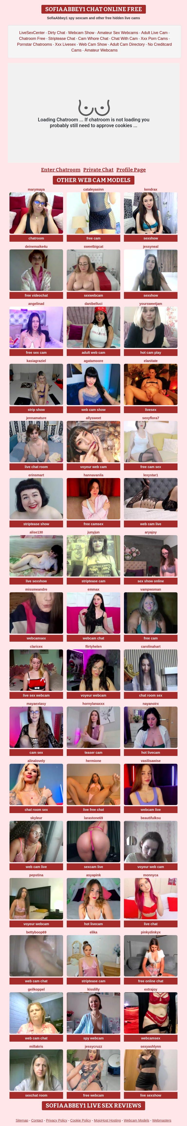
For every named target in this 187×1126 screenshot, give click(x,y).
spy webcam (93, 1038)
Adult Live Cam (154, 33)
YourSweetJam (150, 304)
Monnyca (150, 875)
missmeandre (36, 589)
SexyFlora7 (150, 418)
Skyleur (36, 818)
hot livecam (150, 752)
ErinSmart (36, 475)
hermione (93, 761)
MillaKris (36, 1046)
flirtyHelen (93, 646)
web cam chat (36, 981)
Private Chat (98, 170)
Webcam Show (81, 33)
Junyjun (93, 532)
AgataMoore (93, 361)
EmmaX (93, 589)
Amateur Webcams (101, 50)
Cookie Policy (80, 1120)
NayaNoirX (151, 704)
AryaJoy (151, 532)
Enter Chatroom (60, 170)
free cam (93, 238)
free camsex (93, 524)
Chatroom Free (32, 38)
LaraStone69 (93, 818)
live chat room (36, 467)
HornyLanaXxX (93, 704)
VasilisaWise (151, 761)
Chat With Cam (124, 38)
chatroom (36, 238)
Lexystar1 (150, 475)
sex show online (151, 581)
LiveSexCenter (32, 33)
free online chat (150, 981)
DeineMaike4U (36, 246)
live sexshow (36, 581)
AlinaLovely (36, 761)
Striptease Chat (61, 38)
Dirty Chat (56, 33)
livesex (151, 410)
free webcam (93, 1095)
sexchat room (36, 1095)
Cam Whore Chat (93, 38)
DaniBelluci (93, 304)
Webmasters (161, 1120)
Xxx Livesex (65, 44)
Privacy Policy (56, 1120)
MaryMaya (36, 189)
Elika (93, 932)
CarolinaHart (150, 646)
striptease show (36, 524)
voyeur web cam (93, 467)
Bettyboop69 (36, 932)
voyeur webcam (93, 695)
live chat (151, 924)
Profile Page (131, 170)
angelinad (36, 304)
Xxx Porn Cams (154, 38)
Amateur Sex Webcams (117, 33)
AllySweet (93, 418)
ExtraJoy (150, 989)
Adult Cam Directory (127, 44)
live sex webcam (36, 695)
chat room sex (150, 695)
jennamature (36, 418)
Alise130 (36, 532)
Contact (37, 1120)
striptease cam (93, 581)
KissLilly (93, 989)
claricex (36, 646)
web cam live (150, 524)
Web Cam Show (93, 44)
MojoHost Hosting (107, 1120)
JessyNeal (150, 246)
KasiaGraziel (36, 361)
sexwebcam (93, 295)
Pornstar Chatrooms (34, 44)
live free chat (93, 810)
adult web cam (93, 353)
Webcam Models (136, 1120)
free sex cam (36, 353)
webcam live (151, 810)
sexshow (150, 238)
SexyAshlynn (150, 1046)
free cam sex (150, 467)
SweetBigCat (93, 246)
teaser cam (93, 752)
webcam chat (93, 638)
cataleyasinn (93, 189)
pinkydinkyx (151, 932)
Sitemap (22, 1120)
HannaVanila (93, 475)
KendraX (150, 189)
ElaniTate (151, 361)
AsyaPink (93, 875)
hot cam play (150, 353)
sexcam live (93, 867)
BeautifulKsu (151, 818)
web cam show (94, 410)
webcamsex (36, 638)
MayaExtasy (36, 704)
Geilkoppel (36, 989)
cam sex (36, 752)
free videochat (36, 295)
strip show (36, 410)
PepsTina (36, 875)
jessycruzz (93, 1046)
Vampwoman (150, 589)
